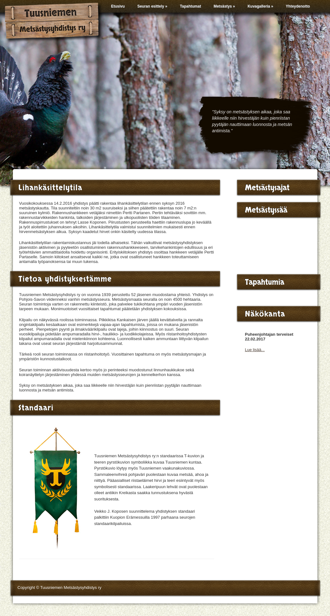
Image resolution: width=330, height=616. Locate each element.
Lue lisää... (255, 349)
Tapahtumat (190, 6)
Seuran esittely (152, 6)
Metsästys (224, 6)
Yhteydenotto (298, 6)
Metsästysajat (267, 188)
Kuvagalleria (260, 6)
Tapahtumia (264, 282)
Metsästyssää (266, 210)
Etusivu (118, 6)
